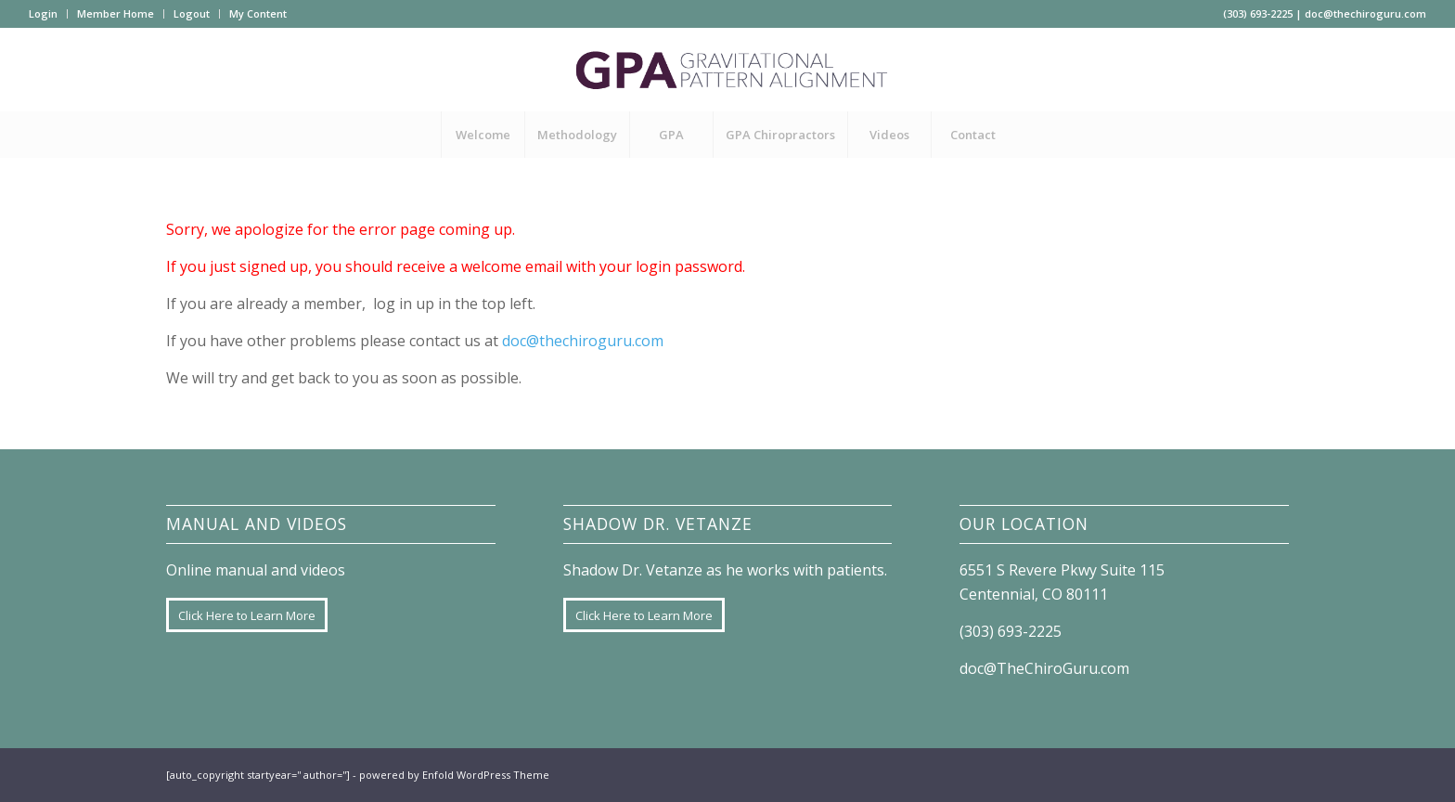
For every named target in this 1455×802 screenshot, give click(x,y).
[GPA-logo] (727, 69)
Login (43, 13)
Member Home (115, 13)
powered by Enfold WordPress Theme (454, 775)
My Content (258, 13)
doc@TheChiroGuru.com (1044, 668)
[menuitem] (48, 14)
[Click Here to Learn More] (247, 615)
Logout (192, 13)
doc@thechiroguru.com (1365, 13)
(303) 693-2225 (1258, 13)
